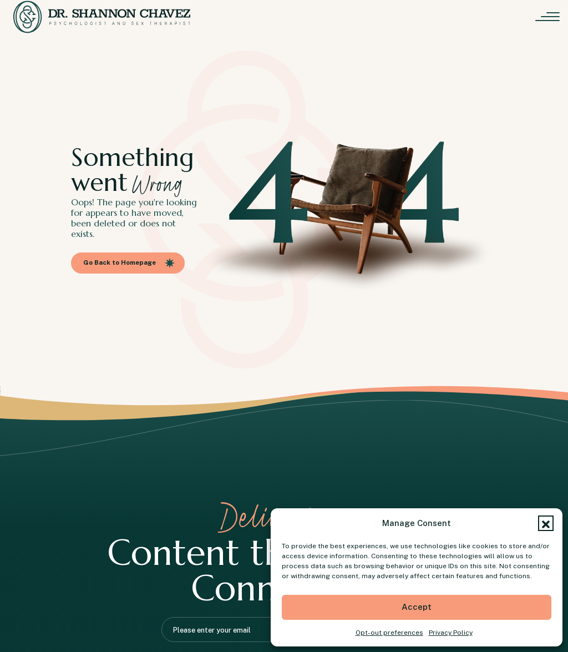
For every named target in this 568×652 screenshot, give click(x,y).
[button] (545, 523)
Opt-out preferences (389, 632)
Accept (417, 606)
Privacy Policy (451, 632)
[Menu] (550, 16)
